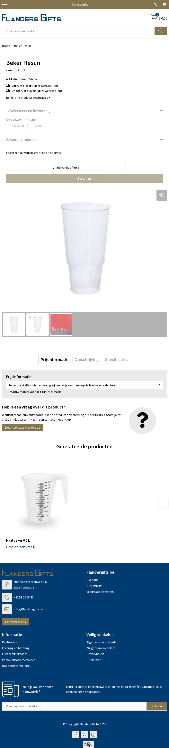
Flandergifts (80, 4)
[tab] (54, 359)
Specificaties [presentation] (116, 359)
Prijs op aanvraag (20, 546)
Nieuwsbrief (94, 586)
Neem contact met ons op (22, 427)
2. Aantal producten (22, 139)
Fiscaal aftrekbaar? (14, 654)
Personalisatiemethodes (18, 660)
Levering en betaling (16, 648)
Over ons (92, 580)
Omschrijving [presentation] (87, 359)
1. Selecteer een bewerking (28, 110)
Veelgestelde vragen (100, 592)
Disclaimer (93, 660)
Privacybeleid (95, 654)
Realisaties (9, 642)
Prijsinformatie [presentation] (54, 359)
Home (6, 46)
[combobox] (78, 31)
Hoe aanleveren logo (16, 666)
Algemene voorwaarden (102, 642)
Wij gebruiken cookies (100, 648)
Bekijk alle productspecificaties (28, 97)
